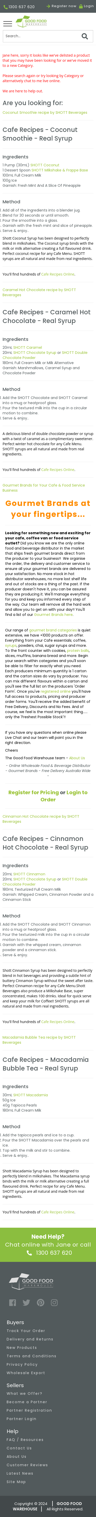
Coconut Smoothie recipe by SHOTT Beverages (45, 112)
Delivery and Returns (30, 1339)
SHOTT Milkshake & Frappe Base (59, 170)
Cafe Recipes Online (57, 274)
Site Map (16, 1481)
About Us (77, 758)
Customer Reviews (27, 1465)
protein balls (78, 650)
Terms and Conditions (32, 1356)
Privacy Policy (22, 1364)
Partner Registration (29, 1410)
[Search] (48, 36)
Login (89, 6)
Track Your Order (26, 1330)
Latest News (20, 1473)
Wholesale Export (26, 1372)
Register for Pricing (33, 792)
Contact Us (19, 1448)
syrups (11, 645)
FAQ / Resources (25, 1439)
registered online (56, 691)
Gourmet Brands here (53, 614)
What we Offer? (24, 1393)
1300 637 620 (19, 7)
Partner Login (22, 1418)
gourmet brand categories (53, 630)
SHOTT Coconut (44, 165)
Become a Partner (27, 1401)
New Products (22, 1347)
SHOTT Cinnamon (29, 874)
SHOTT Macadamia (30, 1095)
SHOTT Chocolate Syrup (34, 352)
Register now (62, 6)
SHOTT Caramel (27, 347)
